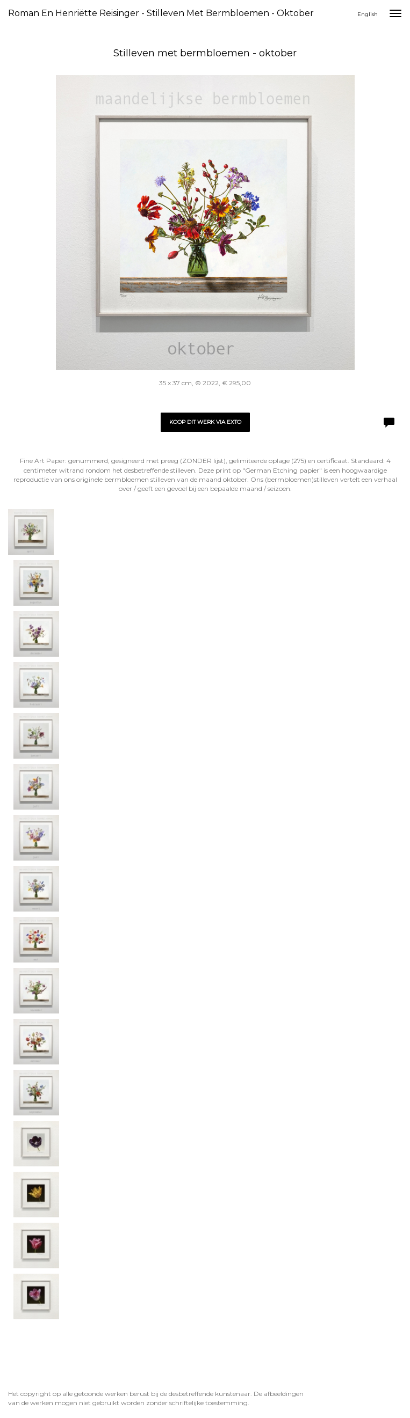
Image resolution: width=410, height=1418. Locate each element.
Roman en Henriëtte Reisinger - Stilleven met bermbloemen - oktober (161, 13)
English (367, 14)
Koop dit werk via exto (205, 421)
